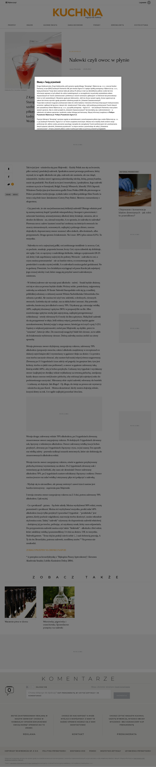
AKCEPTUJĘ (112, 125)
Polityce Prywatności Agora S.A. (66, 115)
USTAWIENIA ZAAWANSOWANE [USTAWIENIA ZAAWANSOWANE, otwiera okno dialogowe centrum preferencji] (51, 125)
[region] (78, 103)
